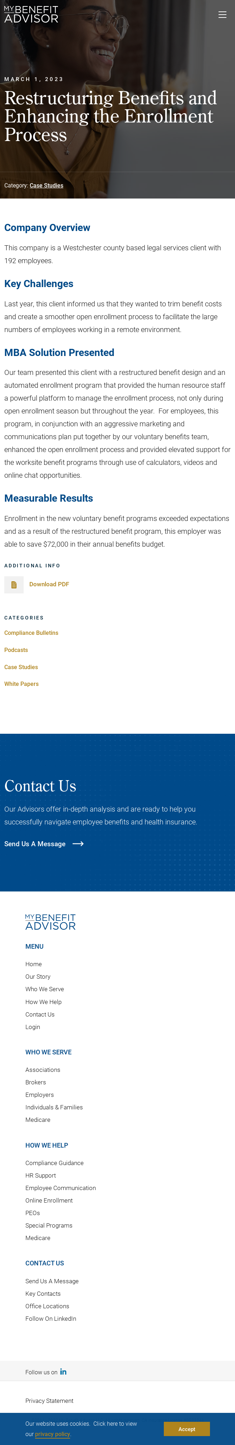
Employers (39, 1094)
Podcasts (16, 649)
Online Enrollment (49, 1200)
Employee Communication (60, 1188)
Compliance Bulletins (31, 632)
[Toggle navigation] (222, 15)
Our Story (37, 976)
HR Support (40, 1175)
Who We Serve (44, 989)
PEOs (32, 1213)
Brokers (35, 1082)
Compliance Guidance (54, 1163)
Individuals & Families (54, 1107)
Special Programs (49, 1225)
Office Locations (47, 1306)
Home (33, 964)
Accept (186, 1429)
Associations (42, 1069)
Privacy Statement (49, 1400)
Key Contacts (43, 1293)
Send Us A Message (52, 1281)
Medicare (37, 1119)
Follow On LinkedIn (50, 1318)
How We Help (43, 1002)
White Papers (21, 683)
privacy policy (52, 1434)
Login (32, 1027)
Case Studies (46, 185)
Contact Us (40, 1014)
